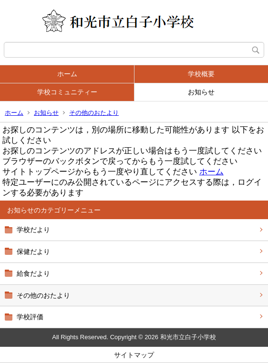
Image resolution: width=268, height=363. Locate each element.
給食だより (33, 273)
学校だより (33, 229)
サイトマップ (134, 355)
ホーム (67, 74)
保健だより (33, 251)
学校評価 (30, 317)
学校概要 (201, 74)
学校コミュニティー (67, 92)
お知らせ (201, 92)
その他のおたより (94, 112)
